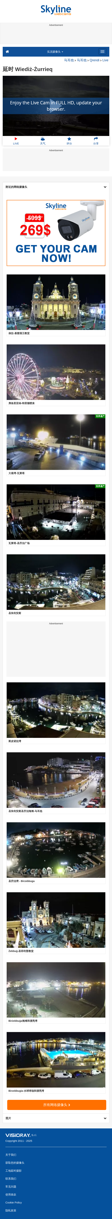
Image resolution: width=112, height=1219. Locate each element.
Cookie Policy (13, 1202)
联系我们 (10, 1178)
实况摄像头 (55, 51)
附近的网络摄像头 (56, 187)
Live (105, 60)
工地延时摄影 (13, 1170)
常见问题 (10, 1186)
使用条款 (10, 1194)
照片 (56, 1118)
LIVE (16, 141)
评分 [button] (69, 141)
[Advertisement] (55, 36)
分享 (96, 141)
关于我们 (10, 1154)
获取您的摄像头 (14, 1162)
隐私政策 (10, 1210)
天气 (42, 141)
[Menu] (102, 51)
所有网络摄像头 (56, 1105)
